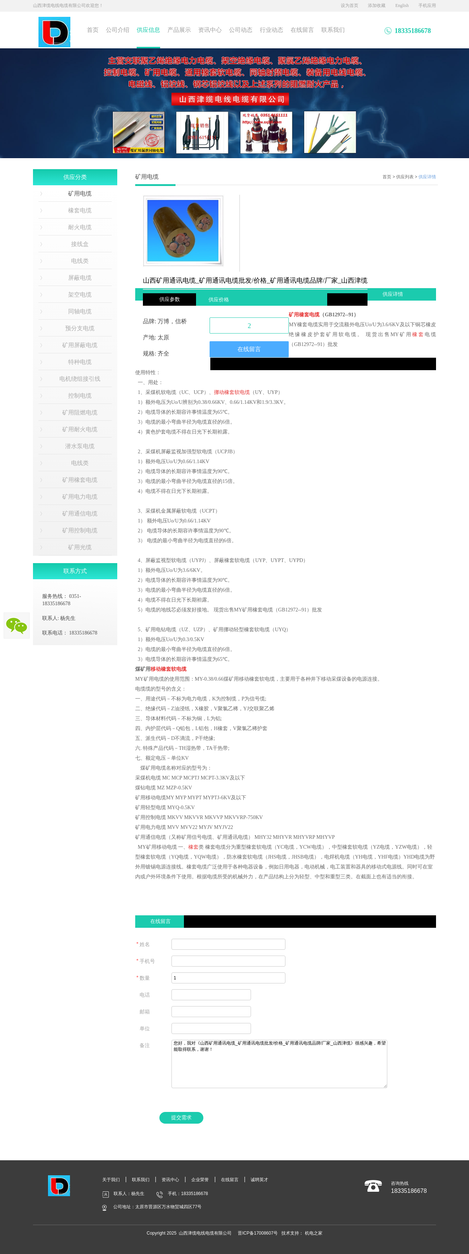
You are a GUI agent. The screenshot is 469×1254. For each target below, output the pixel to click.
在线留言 (302, 30)
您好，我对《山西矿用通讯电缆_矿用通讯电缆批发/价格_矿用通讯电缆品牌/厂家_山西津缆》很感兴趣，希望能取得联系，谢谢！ (279, 1064)
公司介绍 (117, 30)
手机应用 (427, 5)
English (402, 5)
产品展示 (179, 30)
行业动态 (271, 30)
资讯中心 (210, 30)
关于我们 (111, 1179)
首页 (93, 30)
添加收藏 (376, 5)
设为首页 (349, 5)
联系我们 (333, 30)
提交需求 (181, 1117)
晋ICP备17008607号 (258, 1233)
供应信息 (148, 30)
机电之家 (313, 1233)
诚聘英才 (259, 1179)
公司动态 (240, 30)
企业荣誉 (200, 1179)
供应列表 (405, 176)
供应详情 (427, 176)
